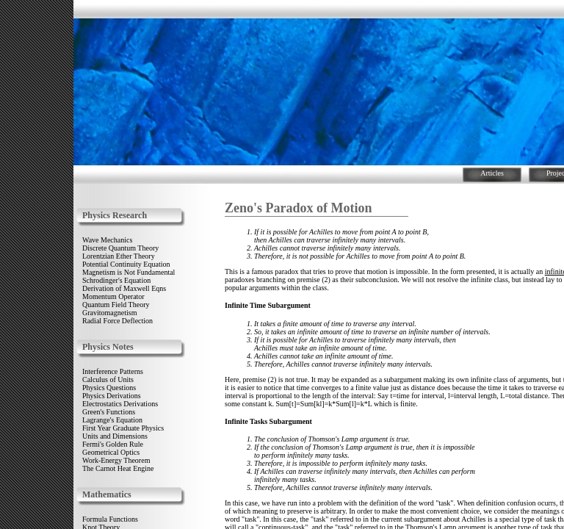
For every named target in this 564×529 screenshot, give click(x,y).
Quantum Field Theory (115, 305)
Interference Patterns (112, 371)
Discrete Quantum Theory (120, 248)
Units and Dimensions (115, 436)
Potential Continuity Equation (126, 264)
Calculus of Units (108, 379)
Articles (492, 173)
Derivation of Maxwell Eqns (124, 288)
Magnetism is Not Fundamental (128, 272)
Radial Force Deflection (117, 321)
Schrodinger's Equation (116, 280)
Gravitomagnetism (109, 313)
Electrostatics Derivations (120, 404)
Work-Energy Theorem (116, 460)
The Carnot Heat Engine (117, 468)
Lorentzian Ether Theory (118, 256)
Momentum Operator (113, 296)
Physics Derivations (111, 396)
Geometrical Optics (111, 452)
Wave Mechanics (107, 240)
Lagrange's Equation (112, 420)
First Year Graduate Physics (123, 428)
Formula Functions (110, 519)
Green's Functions (108, 412)
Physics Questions (109, 388)
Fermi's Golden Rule (112, 444)
